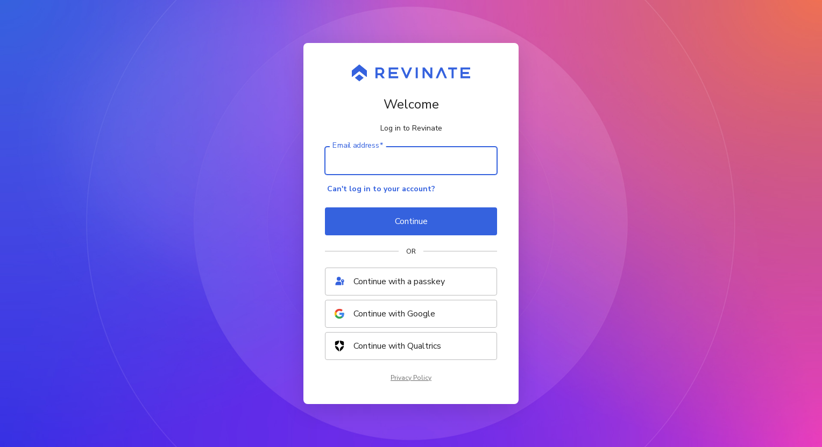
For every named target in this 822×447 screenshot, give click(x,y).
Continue (411, 221)
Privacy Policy (411, 377)
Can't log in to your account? (381, 189)
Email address (357, 145)
